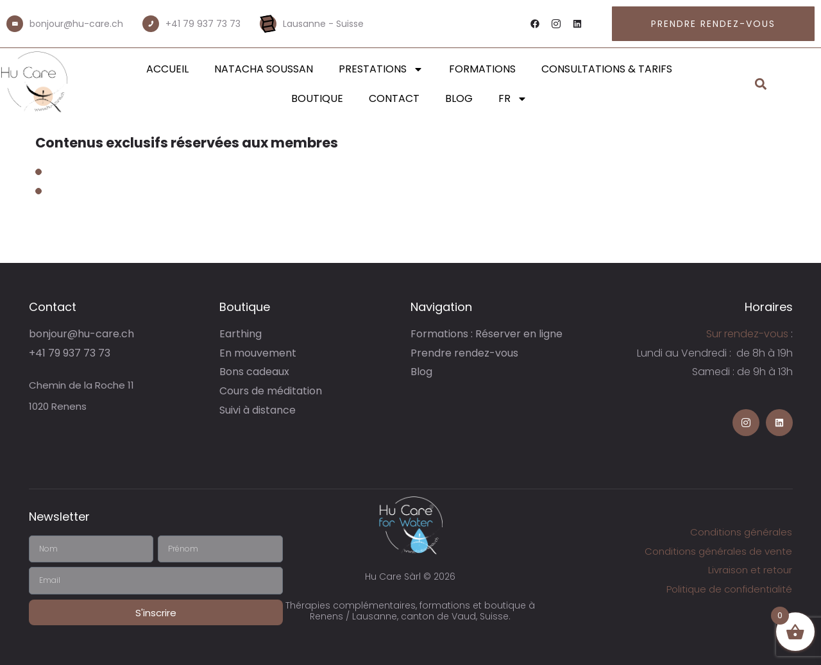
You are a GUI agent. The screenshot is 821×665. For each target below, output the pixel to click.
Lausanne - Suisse (323, 23)
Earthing (240, 333)
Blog (459, 98)
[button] (761, 84)
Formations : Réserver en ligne (486, 333)
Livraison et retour (750, 570)
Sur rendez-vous (747, 333)
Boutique (317, 98)
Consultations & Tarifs (606, 69)
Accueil (167, 69)
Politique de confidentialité (729, 589)
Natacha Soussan (263, 69)
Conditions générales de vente (718, 551)
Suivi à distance (257, 410)
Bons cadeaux (254, 371)
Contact (394, 98)
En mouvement (257, 353)
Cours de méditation (270, 390)
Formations (482, 69)
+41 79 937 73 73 (203, 23)
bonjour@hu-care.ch (76, 23)
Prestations (381, 69)
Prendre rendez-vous (464, 353)
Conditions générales (741, 532)
